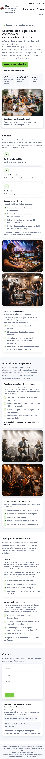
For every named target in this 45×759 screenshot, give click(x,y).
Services (40, 4)
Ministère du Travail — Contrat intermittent (18, 725)
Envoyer (9, 695)
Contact (41, 14)
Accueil (32, 4)
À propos (40, 9)
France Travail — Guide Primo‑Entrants (21, 719)
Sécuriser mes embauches (15, 64)
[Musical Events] (9, 9)
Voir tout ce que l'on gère (15, 70)
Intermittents (28, 9)
